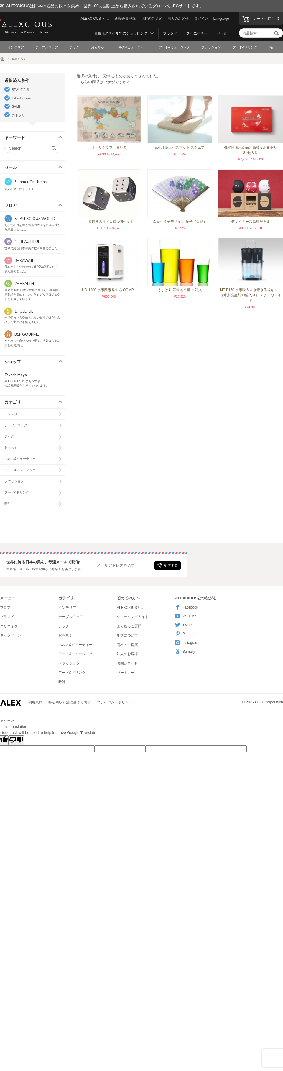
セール (222, 33)
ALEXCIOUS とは (95, 19)
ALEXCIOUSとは (130, 608)
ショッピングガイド (133, 617)
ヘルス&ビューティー (131, 47)
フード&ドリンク (245, 47)
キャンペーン (10, 635)
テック (74, 47)
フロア (5, 608)
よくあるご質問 (129, 626)
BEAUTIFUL (21, 89)
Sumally (185, 651)
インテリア (16, 47)
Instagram (186, 642)
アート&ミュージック (174, 47)
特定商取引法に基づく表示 (69, 702)
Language (221, 19)
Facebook (186, 607)
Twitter (184, 624)
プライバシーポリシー (114, 702)
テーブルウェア (46, 47)
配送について (127, 635)
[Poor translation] (16, 740)
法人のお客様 (178, 19)
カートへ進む (258, 19)
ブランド (170, 33)
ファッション (211, 47)
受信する (167, 565)
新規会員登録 (125, 19)
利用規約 (35, 702)
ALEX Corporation (268, 702)
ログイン (201, 19)
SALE (16, 106)
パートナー (125, 672)
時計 (272, 47)
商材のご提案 (151, 19)
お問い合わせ (127, 663)
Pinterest (185, 633)
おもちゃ (97, 47)
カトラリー (20, 115)
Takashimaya (21, 98)
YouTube (185, 616)
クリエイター (197, 33)
